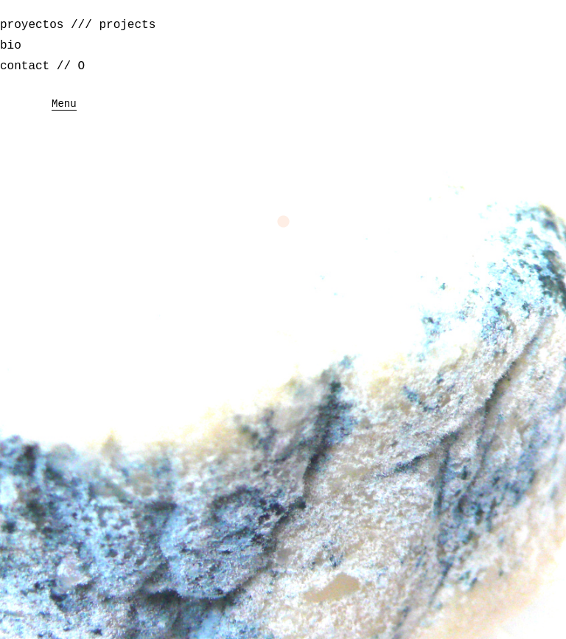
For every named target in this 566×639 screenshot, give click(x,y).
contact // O (42, 66)
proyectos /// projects (78, 25)
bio (10, 45)
